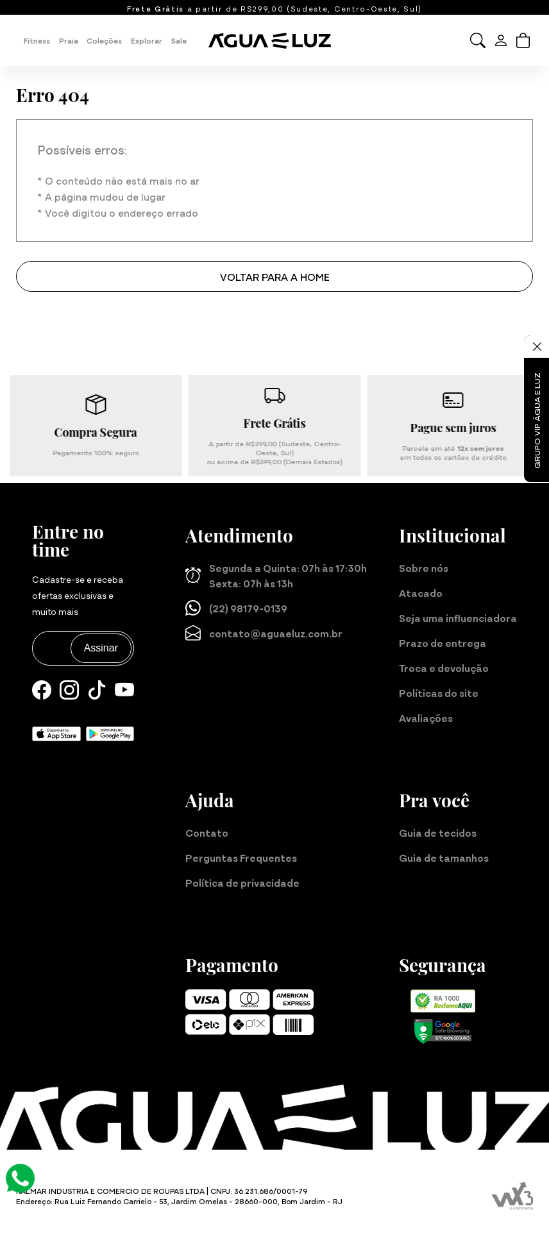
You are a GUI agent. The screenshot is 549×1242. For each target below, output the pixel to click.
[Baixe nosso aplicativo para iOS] (56, 732)
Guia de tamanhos (444, 857)
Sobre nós (423, 567)
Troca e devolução (444, 667)
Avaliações (426, 717)
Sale (179, 40)
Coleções (104, 40)
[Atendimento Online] (20, 1176)
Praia (68, 40)
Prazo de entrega (442, 642)
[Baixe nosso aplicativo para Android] (110, 732)
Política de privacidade (242, 882)
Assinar (101, 647)
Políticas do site (438, 692)
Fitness (37, 40)
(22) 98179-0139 (236, 608)
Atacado (421, 592)
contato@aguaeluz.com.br (263, 633)
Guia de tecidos (438, 832)
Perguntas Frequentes (241, 857)
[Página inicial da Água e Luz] (274, 40)
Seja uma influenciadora (458, 617)
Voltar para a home (275, 276)
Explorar (146, 40)
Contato (206, 832)
